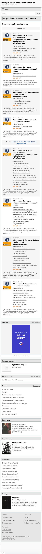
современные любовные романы (13, 400)
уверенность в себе (19, 175)
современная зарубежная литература (14, 403)
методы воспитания (19, 267)
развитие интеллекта (20, 260)
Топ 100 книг (6, 380)
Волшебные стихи (19, 442)
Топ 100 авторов (17, 380)
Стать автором (7, 523)
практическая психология (21, 173)
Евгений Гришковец (19, 500)
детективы (5, 406)
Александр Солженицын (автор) (12, 485)
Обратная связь (7, 517)
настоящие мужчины (29, 180)
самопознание (31, 177)
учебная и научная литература (12, 395)
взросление (17, 180)
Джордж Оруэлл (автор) (10, 463)
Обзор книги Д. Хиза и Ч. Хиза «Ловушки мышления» (24, 121)
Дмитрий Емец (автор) (9, 482)
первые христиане (29, 297)
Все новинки (36, 322)
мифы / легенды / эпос (20, 51)
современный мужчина (20, 184)
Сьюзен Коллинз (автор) (10, 474)
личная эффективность (21, 163)
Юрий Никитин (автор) (9, 468)
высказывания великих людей (23, 219)
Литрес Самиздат (30, 520)
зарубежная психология (21, 166)
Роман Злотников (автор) (10, 477)
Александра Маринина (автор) (12, 488)
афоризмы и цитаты (19, 212)
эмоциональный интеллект (22, 263)
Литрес (26, 517)
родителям (16, 265)
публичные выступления (21, 221)
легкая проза (16, 367)
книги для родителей (20, 256)
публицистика (32, 212)
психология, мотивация (29, 265)
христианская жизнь (19, 300)
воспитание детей (19, 253)
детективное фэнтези (20, 103)
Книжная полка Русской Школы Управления (24, 142)
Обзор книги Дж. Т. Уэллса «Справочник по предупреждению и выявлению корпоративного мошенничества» (25, 40)
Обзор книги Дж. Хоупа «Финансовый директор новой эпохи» (25, 69)
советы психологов (19, 177)
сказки (15, 48)
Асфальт (15, 497)
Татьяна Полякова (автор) (10, 479)
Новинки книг (6, 530)
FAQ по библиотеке (8, 520)
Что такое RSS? (7, 532)
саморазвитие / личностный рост (24, 168)
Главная (5, 18)
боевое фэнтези (24, 101)
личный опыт (31, 175)
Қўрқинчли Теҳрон (19, 365)
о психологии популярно (21, 170)
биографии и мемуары (20, 293)
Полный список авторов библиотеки (23, 18)
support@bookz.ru (8, 538)
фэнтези (4, 392)
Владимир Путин (18, 217)
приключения (6, 411)
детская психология (19, 251)
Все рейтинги (35, 376)
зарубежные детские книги (27, 48)
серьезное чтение (19, 302)
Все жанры (36, 386)
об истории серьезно (9, 409)
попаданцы (16, 126)
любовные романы (8, 389)
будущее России (18, 224)
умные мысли (17, 214)
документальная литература (22, 295)
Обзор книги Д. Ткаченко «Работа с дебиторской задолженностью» (26, 94)
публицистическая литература (23, 210)
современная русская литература (13, 397)
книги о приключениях (9, 414)
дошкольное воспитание (21, 258)
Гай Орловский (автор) (9, 471)
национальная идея (29, 214)
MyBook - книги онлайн (32, 523)
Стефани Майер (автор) (9, 466)
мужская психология (20, 182)
